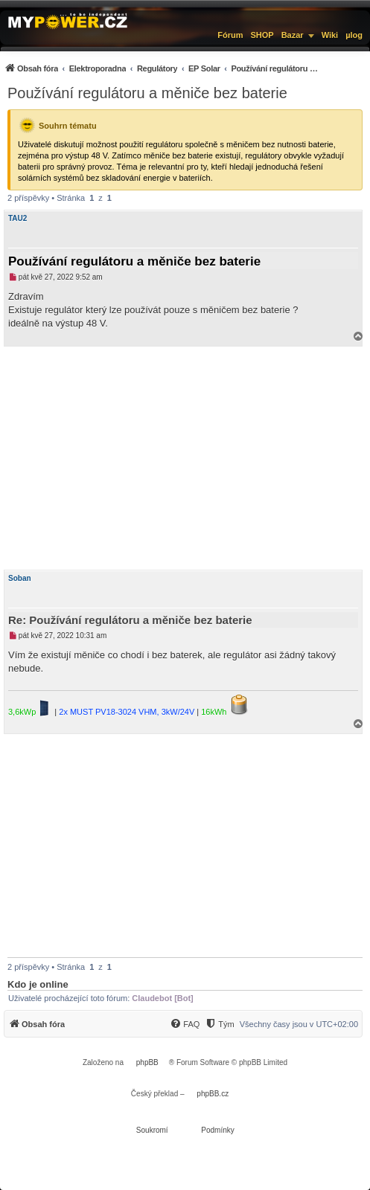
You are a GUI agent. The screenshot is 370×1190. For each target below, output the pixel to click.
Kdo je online (37, 984)
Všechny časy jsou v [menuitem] (299, 1024)
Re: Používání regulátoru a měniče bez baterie (130, 620)
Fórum (230, 34)
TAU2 (17, 218)
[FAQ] (185, 1024)
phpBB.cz (213, 1094)
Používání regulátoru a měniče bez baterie (147, 93)
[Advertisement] (185, 458)
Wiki (330, 34)
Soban (19, 578)
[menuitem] (162, 68)
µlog (354, 34)
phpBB (147, 1062)
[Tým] (219, 1024)
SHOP (261, 34)
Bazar (292, 34)
